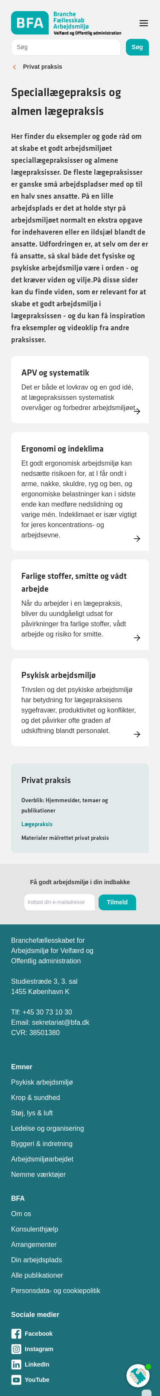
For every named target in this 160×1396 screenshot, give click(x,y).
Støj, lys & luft (32, 1113)
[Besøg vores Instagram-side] (80, 1349)
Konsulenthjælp (34, 1229)
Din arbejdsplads (36, 1260)
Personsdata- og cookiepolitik (55, 1290)
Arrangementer (34, 1244)
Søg (137, 47)
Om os (21, 1213)
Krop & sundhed (35, 1097)
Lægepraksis (36, 824)
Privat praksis (42, 66)
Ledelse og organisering (47, 1128)
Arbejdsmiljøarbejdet (42, 1159)
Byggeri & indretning (42, 1143)
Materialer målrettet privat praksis (65, 838)
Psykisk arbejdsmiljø (42, 1082)
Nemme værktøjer (38, 1174)
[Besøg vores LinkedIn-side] (80, 1364)
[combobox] (66, 47)
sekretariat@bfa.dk (61, 1022)
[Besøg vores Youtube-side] (80, 1380)
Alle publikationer (37, 1275)
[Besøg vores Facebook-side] (80, 1334)
